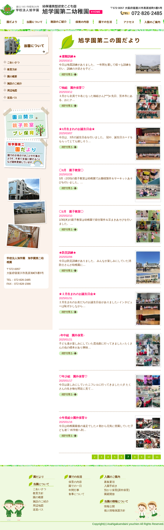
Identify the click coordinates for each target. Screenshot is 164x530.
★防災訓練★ (68, 252)
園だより (38, 475)
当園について (41, 483)
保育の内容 (75, 480)
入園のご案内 (112, 475)
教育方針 (12, 69)
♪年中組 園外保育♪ (72, 334)
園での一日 (75, 484)
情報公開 (109, 504)
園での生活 (75, 475)
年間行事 (74, 488)
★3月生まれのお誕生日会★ (78, 128)
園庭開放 (109, 492)
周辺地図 (12, 90)
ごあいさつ (13, 62)
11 (157, 455)
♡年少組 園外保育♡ (74, 375)
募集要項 (109, 480)
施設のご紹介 (15, 83)
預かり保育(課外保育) (117, 488)
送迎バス (12, 97)
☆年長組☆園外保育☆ (74, 417)
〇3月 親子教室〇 (72, 170)
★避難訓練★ (68, 56)
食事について (76, 492)
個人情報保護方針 (114, 508)
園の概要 (12, 76)
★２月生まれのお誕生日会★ (78, 293)
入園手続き (110, 484)
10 (148, 455)
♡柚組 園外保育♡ (72, 87)
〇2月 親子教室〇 (72, 211)
